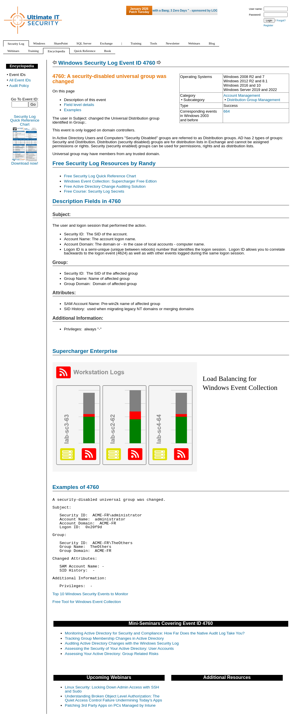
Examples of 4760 (76, 487)
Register (269, 25)
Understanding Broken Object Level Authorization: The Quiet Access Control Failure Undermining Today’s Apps (113, 698)
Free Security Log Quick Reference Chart (100, 176)
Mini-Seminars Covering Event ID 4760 (171, 623)
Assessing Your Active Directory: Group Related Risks (112, 654)
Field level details (79, 105)
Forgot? (281, 20)
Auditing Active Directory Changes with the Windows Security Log (122, 643)
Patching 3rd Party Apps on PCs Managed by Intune (110, 705)
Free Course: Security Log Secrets (94, 191)
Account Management (242, 95)
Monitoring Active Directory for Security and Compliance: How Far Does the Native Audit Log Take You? (155, 633)
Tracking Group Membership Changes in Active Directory (114, 638)
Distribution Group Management (253, 100)
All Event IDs (20, 80)
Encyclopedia (22, 66)
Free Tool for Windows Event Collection (87, 602)
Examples (72, 110)
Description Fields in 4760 (87, 201)
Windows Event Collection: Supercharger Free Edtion (110, 181)
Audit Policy (19, 85)
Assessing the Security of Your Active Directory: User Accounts (119, 648)
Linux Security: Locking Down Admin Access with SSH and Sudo (112, 689)
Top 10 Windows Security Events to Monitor (90, 594)
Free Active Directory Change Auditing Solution (105, 186)
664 (227, 111)
